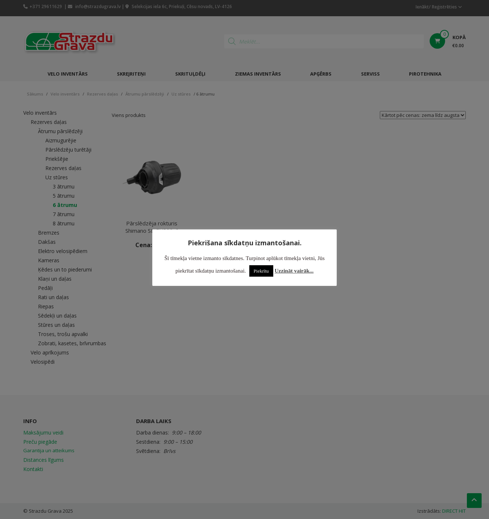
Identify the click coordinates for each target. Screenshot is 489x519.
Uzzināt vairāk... (294, 271)
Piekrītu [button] (261, 271)
